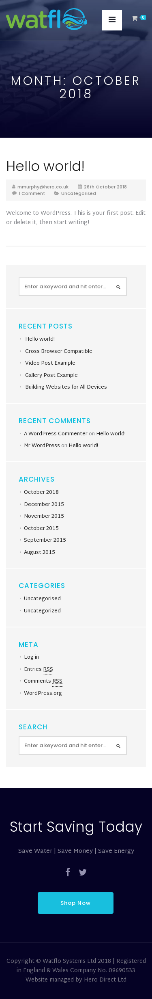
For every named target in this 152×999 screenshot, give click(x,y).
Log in (31, 657)
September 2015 (45, 540)
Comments (43, 682)
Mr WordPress (42, 446)
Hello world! (45, 166)
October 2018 (41, 492)
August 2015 (39, 553)
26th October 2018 (105, 187)
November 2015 (44, 516)
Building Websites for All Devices (66, 387)
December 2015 (44, 505)
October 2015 (41, 529)
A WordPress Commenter (56, 434)
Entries (38, 670)
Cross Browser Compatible (58, 352)
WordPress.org (43, 693)
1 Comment (32, 193)
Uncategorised (78, 193)
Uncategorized (42, 611)
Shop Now (75, 903)
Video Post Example (50, 363)
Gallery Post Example (51, 376)
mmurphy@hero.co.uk (43, 187)
